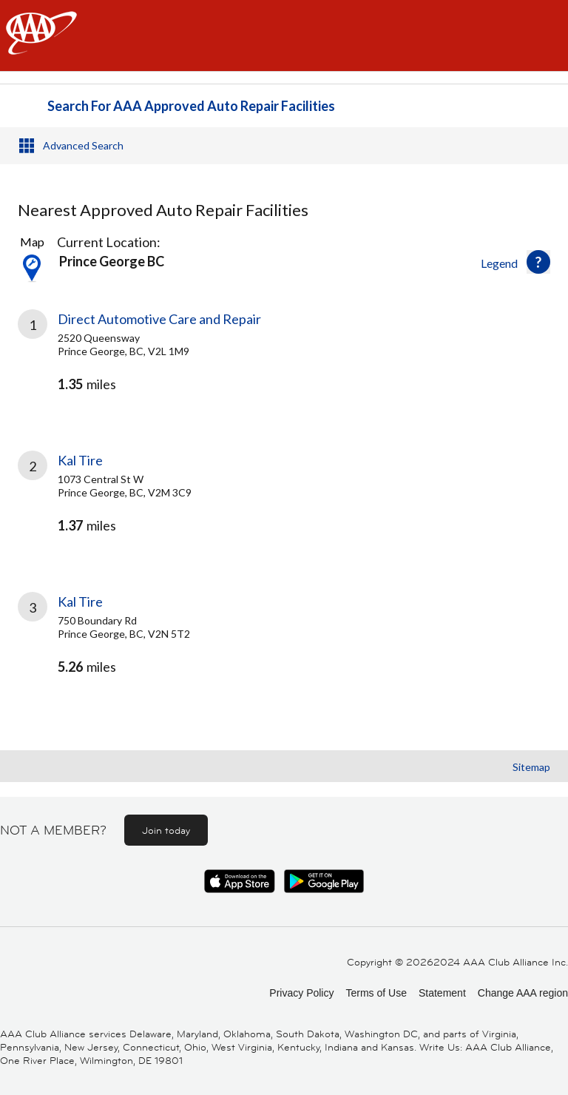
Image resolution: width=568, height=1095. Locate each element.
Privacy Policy (301, 993)
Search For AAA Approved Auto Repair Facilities (191, 106)
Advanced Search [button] (83, 145)
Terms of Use (375, 993)
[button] (538, 262)
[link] (284, 364)
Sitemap (531, 767)
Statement (442, 993)
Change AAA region (523, 993)
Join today (166, 830)
